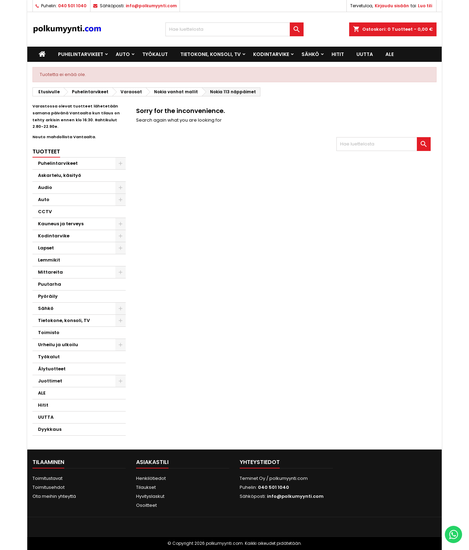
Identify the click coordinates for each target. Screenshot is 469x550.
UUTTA (364, 54)
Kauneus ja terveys (61, 223)
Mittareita (50, 272)
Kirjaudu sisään (392, 6)
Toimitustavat (47, 478)
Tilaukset (146, 487)
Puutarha (49, 284)
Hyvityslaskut (150, 496)
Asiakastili (152, 462)
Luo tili (425, 6)
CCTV (45, 211)
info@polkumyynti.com (151, 6)
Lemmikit (49, 260)
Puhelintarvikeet (80, 54)
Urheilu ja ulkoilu (58, 344)
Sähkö (310, 54)
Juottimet (50, 381)
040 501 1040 (72, 6)
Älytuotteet (52, 369)
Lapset (46, 248)
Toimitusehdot (48, 487)
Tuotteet (46, 151)
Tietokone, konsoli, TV (210, 54)
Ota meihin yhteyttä (54, 496)
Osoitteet (146, 505)
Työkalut (155, 54)
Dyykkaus (49, 429)
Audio (45, 187)
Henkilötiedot (151, 478)
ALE (389, 54)
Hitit (338, 54)
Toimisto (48, 332)
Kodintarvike (271, 54)
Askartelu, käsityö (59, 175)
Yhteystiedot (260, 462)
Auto (123, 54)
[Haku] (234, 29)
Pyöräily (48, 296)
